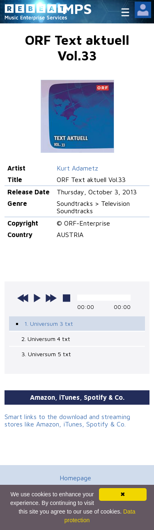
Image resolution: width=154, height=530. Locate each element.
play (37, 298)
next (51, 298)
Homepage (75, 478)
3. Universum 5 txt (46, 353)
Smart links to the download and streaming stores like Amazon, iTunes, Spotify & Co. (67, 420)
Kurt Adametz (77, 168)
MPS (77, 8)
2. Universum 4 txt (45, 338)
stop (66, 298)
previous (23, 298)
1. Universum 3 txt (48, 323)
